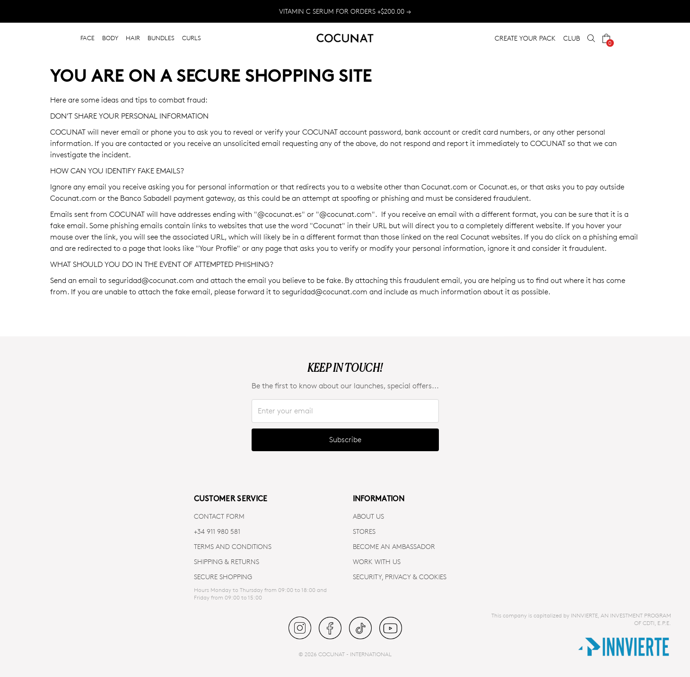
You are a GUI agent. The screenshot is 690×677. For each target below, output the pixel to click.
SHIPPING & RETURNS (226, 561)
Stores (364, 531)
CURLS (191, 38)
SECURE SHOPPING (223, 577)
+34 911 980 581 (217, 531)
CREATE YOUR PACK (525, 38)
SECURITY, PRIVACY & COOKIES (399, 577)
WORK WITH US (377, 561)
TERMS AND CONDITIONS (232, 546)
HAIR (133, 38)
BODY (110, 38)
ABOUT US (368, 516)
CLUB (571, 38)
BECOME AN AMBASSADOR (394, 546)
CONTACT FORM (219, 516)
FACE (87, 38)
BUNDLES (161, 38)
